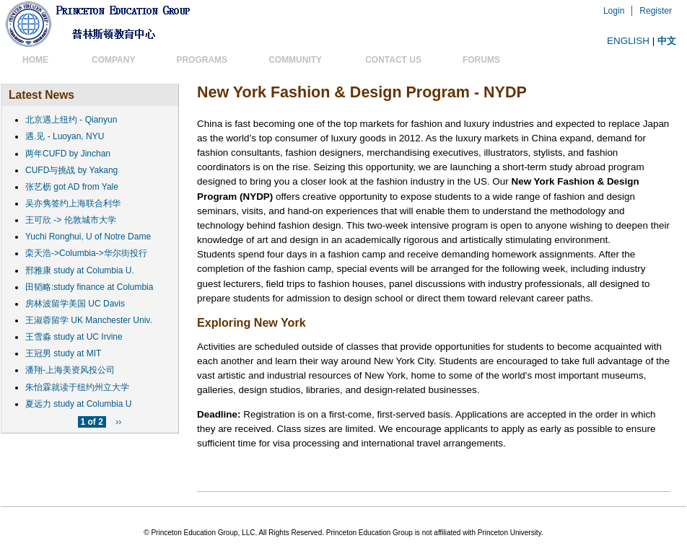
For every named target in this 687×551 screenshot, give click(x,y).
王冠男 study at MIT (63, 353)
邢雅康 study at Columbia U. (79, 270)
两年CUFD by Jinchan (67, 154)
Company (109, 59)
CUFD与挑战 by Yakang (71, 170)
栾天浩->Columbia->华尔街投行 (86, 253)
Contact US (389, 59)
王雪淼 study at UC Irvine (74, 337)
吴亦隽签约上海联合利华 (73, 203)
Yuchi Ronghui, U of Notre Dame (88, 237)
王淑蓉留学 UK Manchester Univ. (88, 320)
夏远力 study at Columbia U (78, 404)
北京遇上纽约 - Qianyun (71, 120)
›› (118, 422)
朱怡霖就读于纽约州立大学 (77, 387)
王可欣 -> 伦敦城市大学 (70, 220)
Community (295, 60)
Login (613, 11)
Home (35, 60)
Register (655, 11)
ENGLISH (628, 40)
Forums (481, 60)
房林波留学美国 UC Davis (75, 304)
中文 (666, 40)
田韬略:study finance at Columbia (89, 287)
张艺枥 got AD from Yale (71, 187)
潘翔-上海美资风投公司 (70, 370)
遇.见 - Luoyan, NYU (64, 136)
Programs (197, 59)
